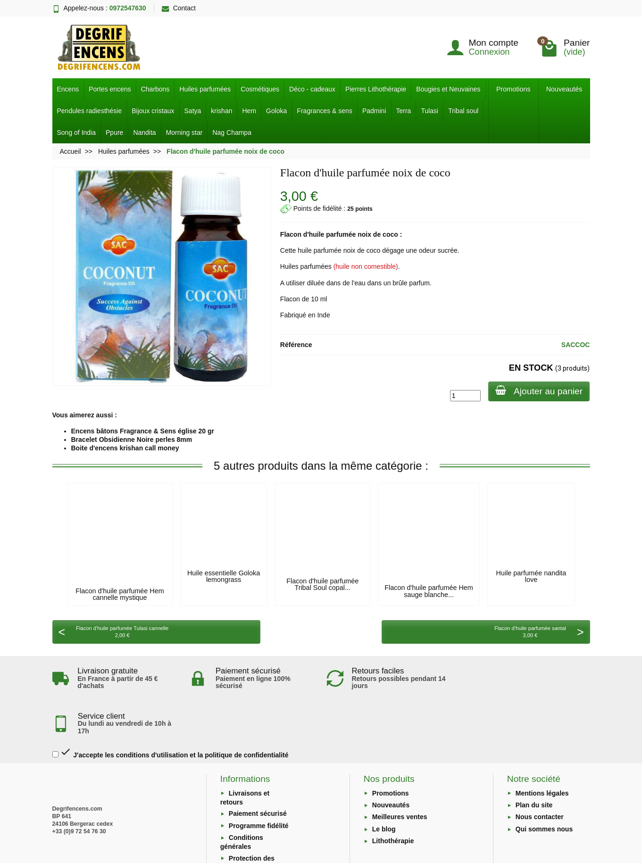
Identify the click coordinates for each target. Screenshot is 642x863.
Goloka (276, 111)
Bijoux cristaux (153, 111)
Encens (68, 89)
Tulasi (429, 111)
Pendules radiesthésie (89, 111)
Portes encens (110, 89)
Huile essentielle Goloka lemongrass (223, 576)
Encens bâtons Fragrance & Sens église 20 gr (142, 431)
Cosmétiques (260, 89)
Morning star (184, 132)
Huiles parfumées (205, 89)
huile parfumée (332, 234)
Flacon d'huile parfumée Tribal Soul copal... (322, 584)
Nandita (144, 132)
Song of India (76, 132)
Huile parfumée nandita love (531, 576)
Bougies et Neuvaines (448, 89)
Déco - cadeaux (312, 89)
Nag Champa (231, 132)
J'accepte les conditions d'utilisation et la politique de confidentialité (170, 707)
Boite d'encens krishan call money (125, 448)
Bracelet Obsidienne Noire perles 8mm (131, 439)
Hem (249, 111)
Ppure (114, 132)
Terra (403, 111)
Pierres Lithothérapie (375, 89)
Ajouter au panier (538, 390)
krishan (221, 111)
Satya (192, 111)
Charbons (155, 89)
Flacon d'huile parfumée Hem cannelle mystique (119, 594)
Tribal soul (463, 111)
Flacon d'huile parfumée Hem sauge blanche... (428, 591)
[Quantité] (464, 395)
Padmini (374, 111)
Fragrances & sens (324, 111)
